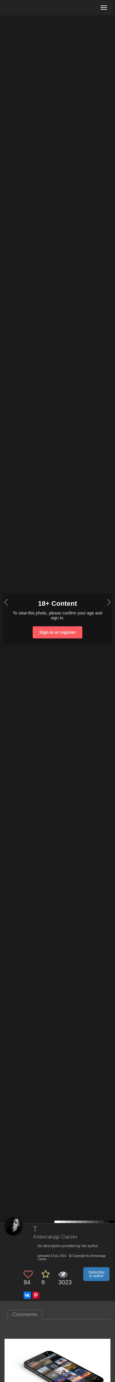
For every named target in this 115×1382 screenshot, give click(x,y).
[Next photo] (109, 602)
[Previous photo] (6, 602)
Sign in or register (57, 632)
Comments (24, 1314)
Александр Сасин (55, 1237)
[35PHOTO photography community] (28, 7)
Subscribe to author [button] (96, 1274)
